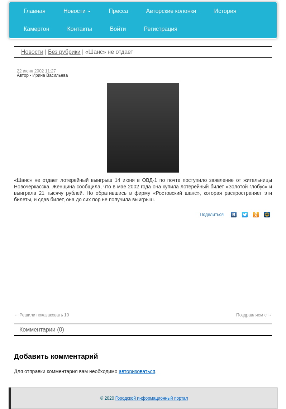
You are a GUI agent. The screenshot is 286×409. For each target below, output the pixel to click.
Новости (77, 11)
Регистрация (160, 29)
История (225, 11)
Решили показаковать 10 (41, 315)
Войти (118, 29)
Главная (35, 11)
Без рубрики (64, 52)
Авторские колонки (171, 11)
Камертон (36, 29)
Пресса (118, 11)
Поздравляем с (254, 315)
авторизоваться (137, 371)
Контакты (79, 29)
